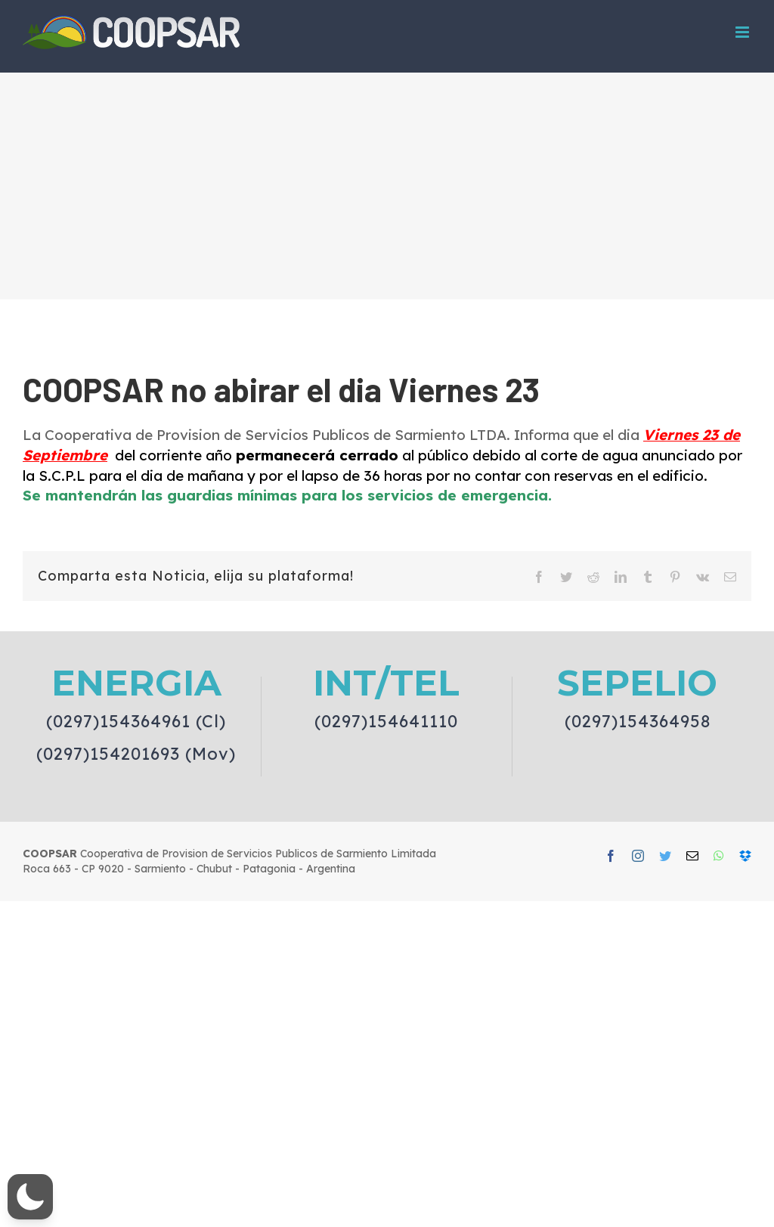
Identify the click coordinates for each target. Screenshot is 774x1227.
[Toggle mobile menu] (743, 32)
